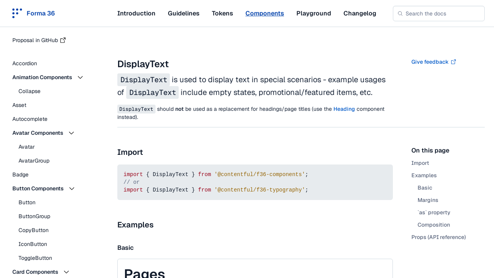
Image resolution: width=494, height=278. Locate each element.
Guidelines (184, 13)
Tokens (222, 13)
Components (264, 13)
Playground (313, 13)
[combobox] (439, 13)
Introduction (136, 13)
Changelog (359, 13)
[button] (54, 77)
